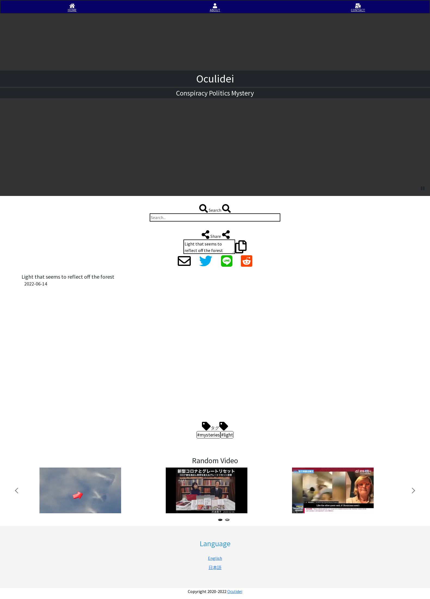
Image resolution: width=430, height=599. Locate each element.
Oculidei (234, 591)
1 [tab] (221, 520)
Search (215, 208)
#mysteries (208, 435)
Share (215, 234)
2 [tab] (228, 520)
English (215, 558)
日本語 (215, 567)
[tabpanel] (93, 491)
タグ (215, 426)
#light (227, 435)
